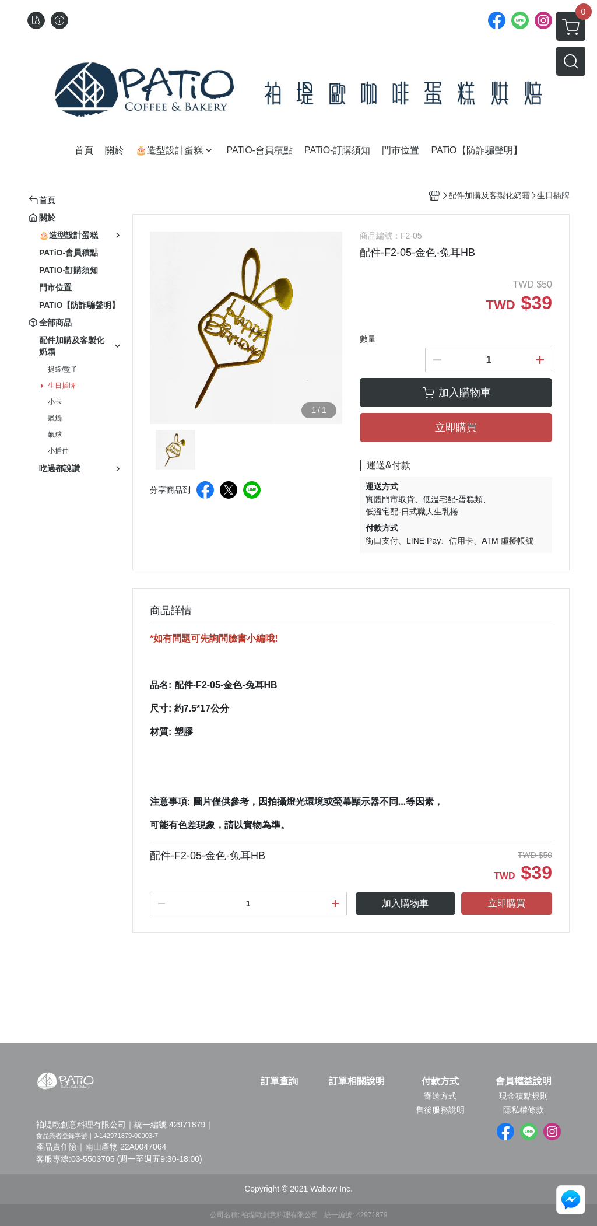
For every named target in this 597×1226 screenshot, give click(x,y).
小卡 (55, 402)
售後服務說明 (440, 1110)
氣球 (55, 434)
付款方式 (440, 1081)
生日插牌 (62, 385)
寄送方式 (440, 1096)
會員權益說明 (524, 1081)
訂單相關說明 (357, 1081)
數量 (368, 339)
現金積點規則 (523, 1096)
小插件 (58, 451)
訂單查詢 (279, 1081)
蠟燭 (55, 418)
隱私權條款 (523, 1110)
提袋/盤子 (63, 369)
